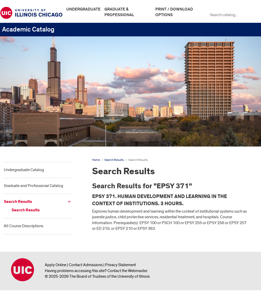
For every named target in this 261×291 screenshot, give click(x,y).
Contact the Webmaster (127, 270)
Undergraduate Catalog (24, 169)
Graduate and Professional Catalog (33, 185)
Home (96, 160)
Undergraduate (83, 9)
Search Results (18, 201)
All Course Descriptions (23, 225)
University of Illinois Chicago (22, 269)
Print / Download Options (174, 12)
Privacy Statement (120, 264)
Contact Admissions (86, 264)
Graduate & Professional (119, 12)
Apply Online (55, 264)
